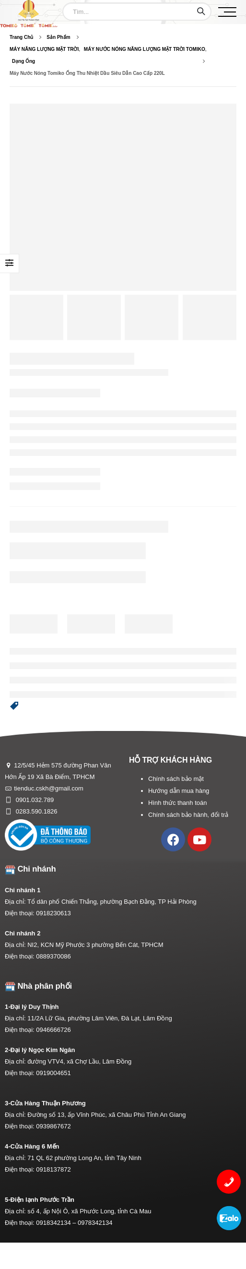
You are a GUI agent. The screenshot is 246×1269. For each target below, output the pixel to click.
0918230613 (53, 913)
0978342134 (95, 1222)
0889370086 (53, 956)
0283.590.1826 (35, 811)
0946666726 (53, 1029)
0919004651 (53, 1073)
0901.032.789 (34, 799)
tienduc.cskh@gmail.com (48, 788)
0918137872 (53, 1169)
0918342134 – (57, 1222)
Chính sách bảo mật (176, 778)
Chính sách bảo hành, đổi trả (188, 814)
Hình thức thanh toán (177, 802)
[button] (14, 706)
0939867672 (53, 1126)
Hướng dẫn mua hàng (178, 790)
